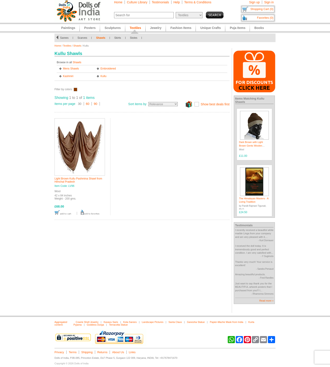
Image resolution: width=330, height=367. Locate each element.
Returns (102, 352)
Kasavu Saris (111, 322)
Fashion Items (180, 28)
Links (132, 352)
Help (176, 2)
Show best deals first (215, 104)
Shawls (100, 37)
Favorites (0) (265, 17)
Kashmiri (68, 76)
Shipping (87, 352)
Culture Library (137, 2)
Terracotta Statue (118, 324)
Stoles (133, 37)
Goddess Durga (95, 324)
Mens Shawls (71, 68)
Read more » (266, 300)
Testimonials (160, 2)
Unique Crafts (210, 28)
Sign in (269, 2)
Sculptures (112, 28)
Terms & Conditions (197, 2)
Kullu (103, 76)
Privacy (59, 352)
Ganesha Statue (196, 322)
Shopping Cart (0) (261, 9)
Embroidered (108, 68)
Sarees (64, 37)
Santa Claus (175, 322)
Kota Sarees (130, 322)
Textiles (67, 45)
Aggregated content (60, 323)
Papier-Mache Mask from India (226, 322)
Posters (90, 28)
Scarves (82, 37)
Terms (73, 352)
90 (95, 104)
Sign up (254, 2)
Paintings (68, 28)
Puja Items (237, 28)
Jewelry (155, 28)
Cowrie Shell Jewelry (87, 322)
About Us (118, 352)
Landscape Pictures (152, 322)
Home (118, 2)
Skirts (117, 37)
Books (259, 28)
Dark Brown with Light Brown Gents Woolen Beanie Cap (251, 145)
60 (88, 104)
